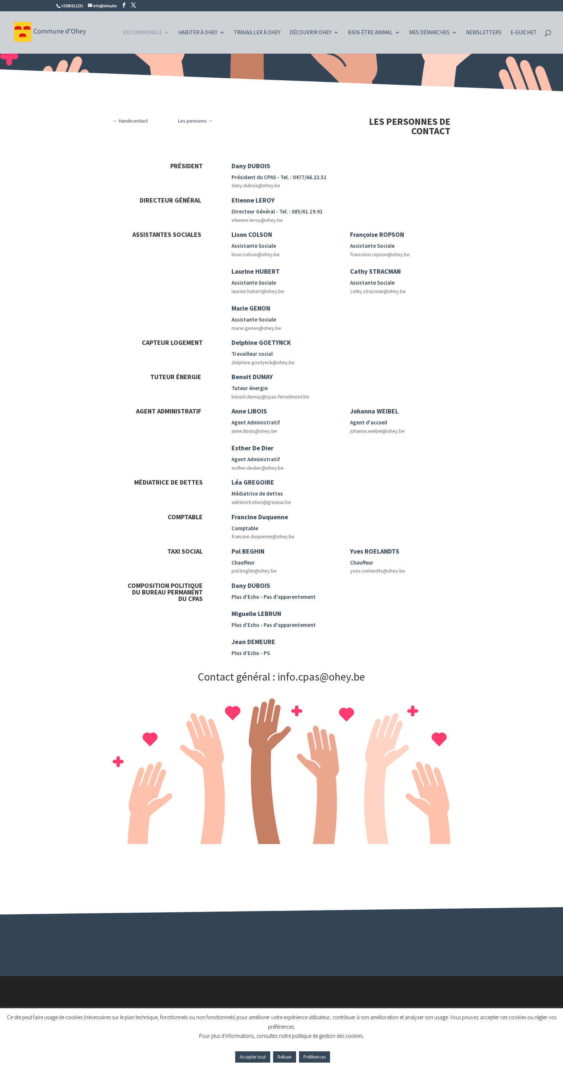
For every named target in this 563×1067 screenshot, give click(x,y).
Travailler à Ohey (257, 33)
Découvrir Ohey (310, 33)
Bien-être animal (370, 33)
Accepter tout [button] (253, 1057)
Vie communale (142, 33)
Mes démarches (429, 33)
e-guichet (523, 33)
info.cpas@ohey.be (321, 676)
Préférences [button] (314, 1057)
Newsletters (483, 33)
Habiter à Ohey (197, 33)
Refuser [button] (284, 1057)
